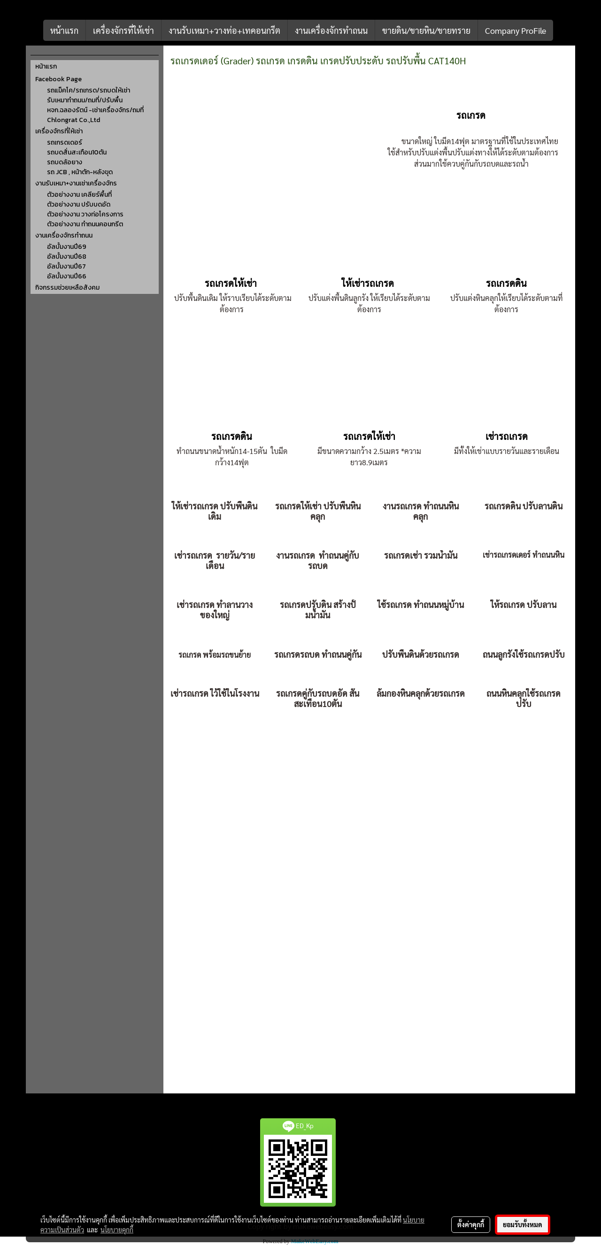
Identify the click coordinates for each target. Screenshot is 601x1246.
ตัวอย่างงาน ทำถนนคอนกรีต (85, 224)
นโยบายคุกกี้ (116, 1229)
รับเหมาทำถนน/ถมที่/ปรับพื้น (85, 100)
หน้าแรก (64, 30)
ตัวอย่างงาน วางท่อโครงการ (85, 214)
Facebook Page (58, 79)
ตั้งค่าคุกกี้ (470, 1224)
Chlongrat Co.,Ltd (73, 120)
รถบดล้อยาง (64, 162)
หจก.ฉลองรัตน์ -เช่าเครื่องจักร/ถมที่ (95, 110)
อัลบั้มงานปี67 (66, 266)
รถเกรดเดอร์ (64, 142)
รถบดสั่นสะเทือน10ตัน (77, 152)
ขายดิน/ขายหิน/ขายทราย (426, 30)
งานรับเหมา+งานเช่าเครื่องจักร (76, 183)
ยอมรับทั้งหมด (522, 1224)
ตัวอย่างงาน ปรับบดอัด (78, 204)
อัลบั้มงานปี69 (66, 247)
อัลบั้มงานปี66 (66, 276)
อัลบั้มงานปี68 (66, 257)
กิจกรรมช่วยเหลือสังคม (67, 287)
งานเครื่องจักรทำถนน (331, 30)
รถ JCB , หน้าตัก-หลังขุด (80, 172)
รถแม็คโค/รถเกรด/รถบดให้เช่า (88, 90)
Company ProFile (515, 30)
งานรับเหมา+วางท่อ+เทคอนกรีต (224, 30)
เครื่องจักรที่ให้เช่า (123, 30)
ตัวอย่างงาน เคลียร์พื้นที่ (79, 195)
